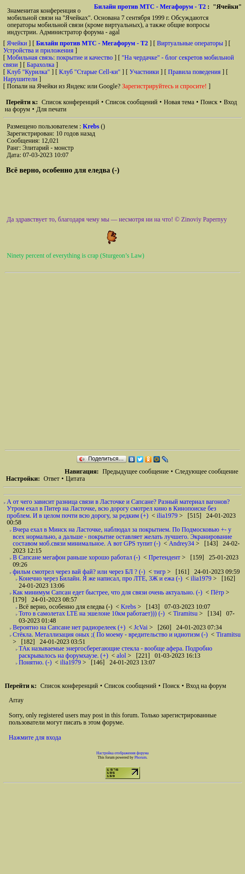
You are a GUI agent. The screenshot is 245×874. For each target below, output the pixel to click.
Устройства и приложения (38, 50)
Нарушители (20, 79)
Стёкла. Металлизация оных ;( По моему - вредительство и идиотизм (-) (110, 634)
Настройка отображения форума (122, 753)
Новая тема (179, 102)
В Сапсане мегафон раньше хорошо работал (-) (76, 557)
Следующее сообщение (206, 471)
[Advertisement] (85, 361)
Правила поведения (194, 71)
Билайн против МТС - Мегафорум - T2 (150, 6)
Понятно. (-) (35, 662)
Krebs (92, 126)
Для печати (51, 109)
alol (122, 655)
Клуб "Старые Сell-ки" (90, 71)
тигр (160, 571)
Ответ (51, 478)
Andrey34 (182, 543)
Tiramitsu (186, 613)
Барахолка (40, 64)
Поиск (209, 102)
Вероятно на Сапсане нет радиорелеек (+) (69, 627)
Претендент (165, 557)
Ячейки (18, 43)
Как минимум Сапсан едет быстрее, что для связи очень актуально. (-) (107, 592)
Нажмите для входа (35, 737)
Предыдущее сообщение (135, 471)
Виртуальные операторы (190, 43)
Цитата (75, 478)
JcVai (141, 627)
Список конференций (70, 102)
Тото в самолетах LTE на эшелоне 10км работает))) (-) (92, 613)
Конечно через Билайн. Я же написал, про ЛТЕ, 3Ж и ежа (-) (100, 578)
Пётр (218, 592)
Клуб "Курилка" (28, 71)
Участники (144, 71)
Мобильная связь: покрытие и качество (60, 57)
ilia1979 (168, 515)
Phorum (140, 757)
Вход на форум (206, 685)
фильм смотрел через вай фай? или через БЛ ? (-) (79, 571)
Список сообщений (131, 102)
